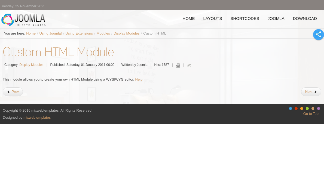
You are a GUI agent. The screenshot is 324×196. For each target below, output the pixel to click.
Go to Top (311, 114)
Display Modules (126, 33)
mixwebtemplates (37, 117)
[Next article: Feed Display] (311, 91)
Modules (103, 33)
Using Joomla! (50, 33)
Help (139, 79)
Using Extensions (79, 33)
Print (178, 65)
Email (189, 65)
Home (31, 33)
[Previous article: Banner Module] (13, 91)
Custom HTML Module (58, 52)
